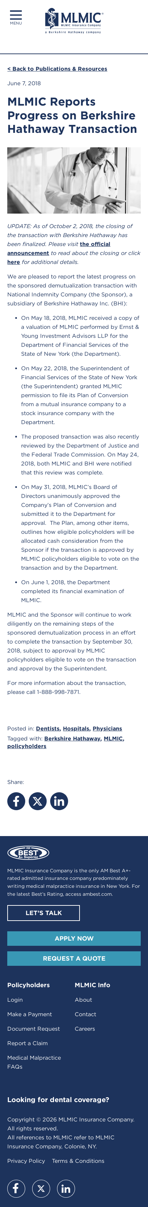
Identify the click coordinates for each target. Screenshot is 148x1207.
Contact (85, 1014)
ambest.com (97, 894)
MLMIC (113, 738)
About (83, 1000)
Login (15, 1000)
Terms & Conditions (78, 1161)
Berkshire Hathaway (72, 738)
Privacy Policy (26, 1161)
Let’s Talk (44, 912)
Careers (85, 1029)
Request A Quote (74, 958)
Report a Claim (27, 1043)
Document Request (33, 1029)
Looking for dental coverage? (58, 1100)
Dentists (47, 728)
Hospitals (76, 728)
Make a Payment (29, 1014)
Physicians (107, 728)
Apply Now (74, 938)
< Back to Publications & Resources (57, 69)
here (13, 262)
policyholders (26, 746)
